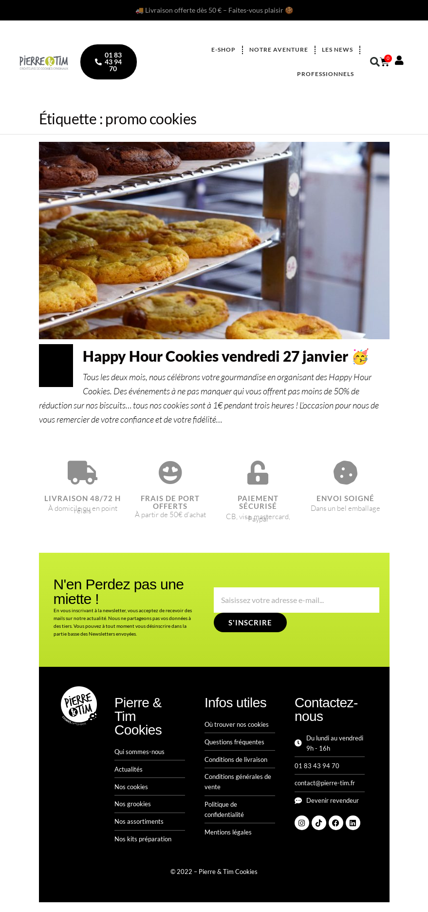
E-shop (223, 49)
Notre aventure (278, 49)
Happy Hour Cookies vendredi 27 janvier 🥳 (226, 356)
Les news (337, 49)
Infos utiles (235, 702)
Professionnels (325, 74)
